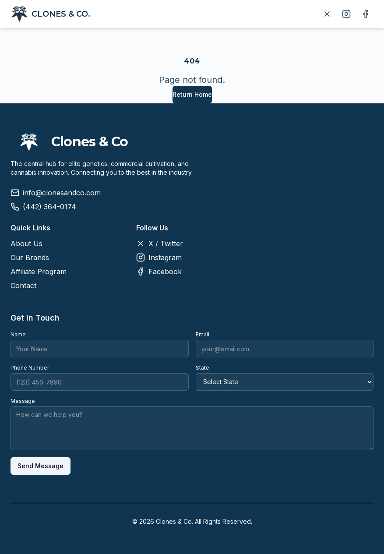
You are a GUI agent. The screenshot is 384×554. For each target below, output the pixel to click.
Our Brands (30, 257)
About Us (26, 243)
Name (18, 334)
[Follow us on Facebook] (365, 14)
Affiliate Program (39, 271)
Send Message (40, 465)
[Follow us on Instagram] (346, 14)
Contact (23, 285)
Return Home (192, 94)
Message (23, 401)
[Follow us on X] (327, 14)
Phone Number (30, 367)
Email (202, 334)
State (202, 367)
